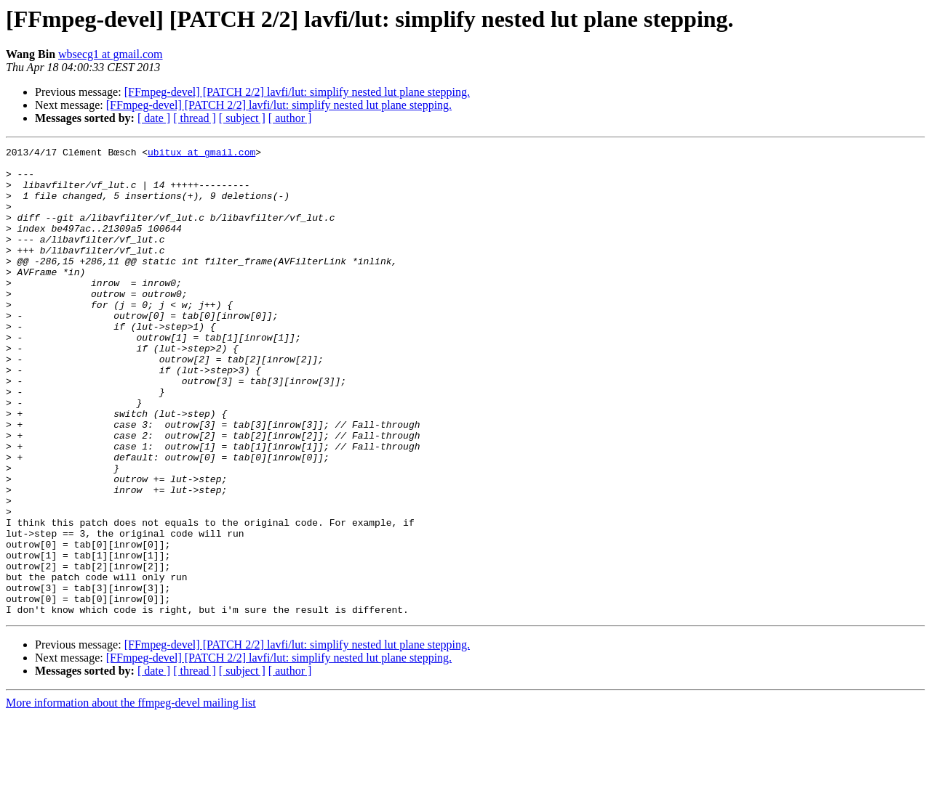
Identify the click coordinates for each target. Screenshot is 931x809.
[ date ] (153, 118)
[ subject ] (242, 118)
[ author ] (290, 118)
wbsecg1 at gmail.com (110, 54)
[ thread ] (194, 118)
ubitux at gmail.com (201, 153)
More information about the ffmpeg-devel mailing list (131, 796)
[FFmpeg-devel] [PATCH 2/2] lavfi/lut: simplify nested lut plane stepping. (297, 92)
